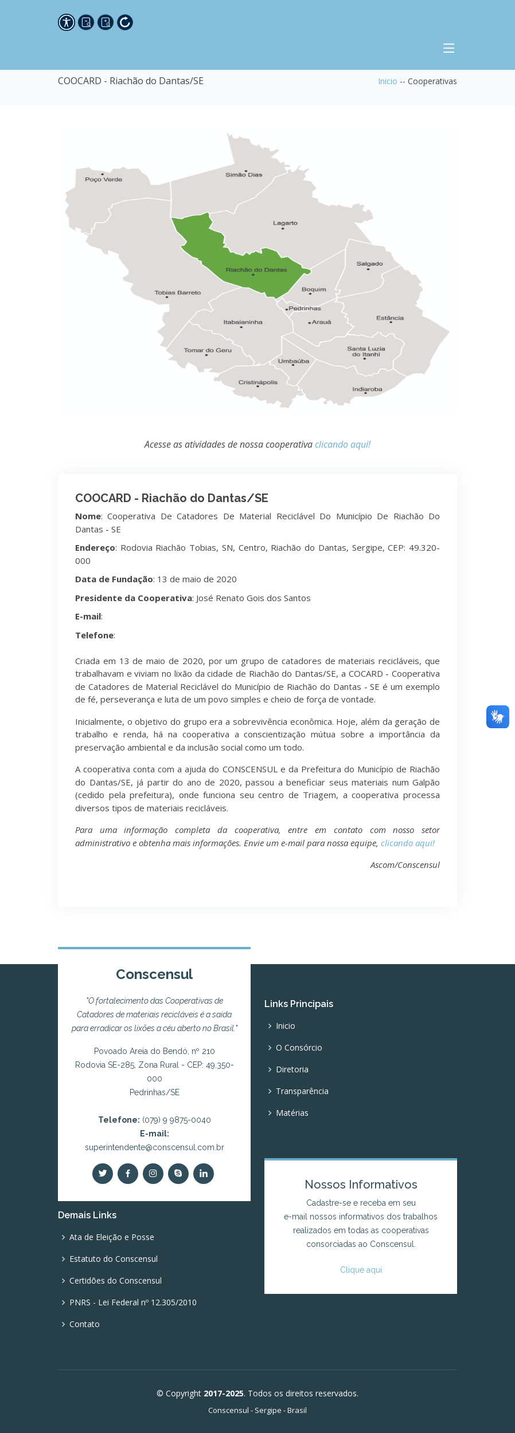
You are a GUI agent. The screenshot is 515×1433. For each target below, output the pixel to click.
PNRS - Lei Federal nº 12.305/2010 (133, 1302)
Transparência (302, 1091)
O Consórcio (299, 1048)
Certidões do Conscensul (115, 1281)
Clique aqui (361, 1269)
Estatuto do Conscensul (113, 1259)
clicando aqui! (342, 444)
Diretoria (292, 1069)
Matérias (292, 1113)
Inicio (387, 81)
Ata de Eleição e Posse (111, 1237)
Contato (84, 1324)
